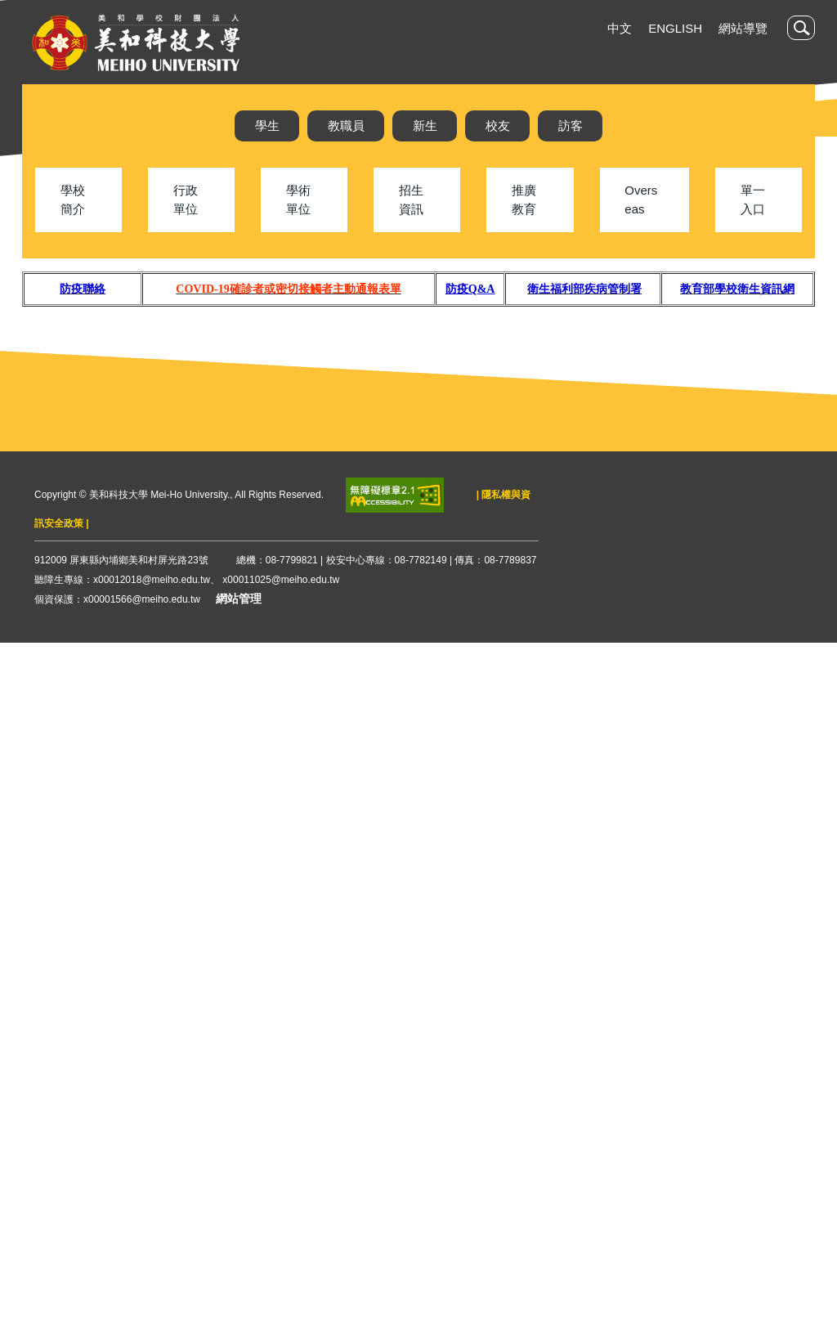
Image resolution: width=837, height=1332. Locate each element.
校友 (498, 125)
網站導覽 (743, 28)
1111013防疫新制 (528, 862)
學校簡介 (72, 236)
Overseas (640, 236)
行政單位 (185, 236)
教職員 (346, 125)
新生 (425, 125)
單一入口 (753, 236)
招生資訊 (411, 236)
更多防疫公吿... (550, 1002)
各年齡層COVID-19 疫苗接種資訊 (569, 914)
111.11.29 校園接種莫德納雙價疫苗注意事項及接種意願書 (637, 708)
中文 (619, 28)
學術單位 (298, 236)
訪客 (570, 125)
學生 (267, 125)
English (675, 28)
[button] (801, 28)
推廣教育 (524, 236)
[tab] (501, 406)
